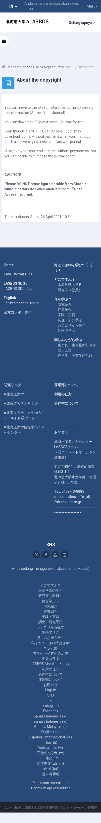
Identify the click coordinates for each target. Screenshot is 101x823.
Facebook (50, 711)
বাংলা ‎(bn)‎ (50, 769)
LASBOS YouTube (18, 274)
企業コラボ (50, 659)
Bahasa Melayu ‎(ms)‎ (50, 727)
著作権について (66, 403)
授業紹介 (65, 310)
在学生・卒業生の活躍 (75, 355)
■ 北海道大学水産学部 (21, 403)
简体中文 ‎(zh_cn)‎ (50, 763)
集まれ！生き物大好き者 (77, 345)
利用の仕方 (63, 394)
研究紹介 (65, 304)
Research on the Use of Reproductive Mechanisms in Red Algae (40, 67)
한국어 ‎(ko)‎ (50, 774)
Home (9, 265)
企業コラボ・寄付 (18, 312)
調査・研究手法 (70, 320)
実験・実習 (66, 315)
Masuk (92, 6)
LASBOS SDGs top (18, 289)
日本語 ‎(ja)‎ (50, 758)
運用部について (66, 385)
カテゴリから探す (72, 325)
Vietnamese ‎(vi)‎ (50, 748)
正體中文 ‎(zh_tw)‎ (50, 753)
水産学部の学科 (70, 285)
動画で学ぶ (66, 331)
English (50, 690)
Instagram (51, 706)
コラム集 (65, 350)
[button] (13, 6)
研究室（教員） (70, 290)
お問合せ (50, 685)
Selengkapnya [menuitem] (80, 23)
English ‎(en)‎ (50, 732)
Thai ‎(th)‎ (50, 742)
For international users (21, 303)
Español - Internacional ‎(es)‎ (50, 737)
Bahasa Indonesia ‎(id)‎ (50, 716)
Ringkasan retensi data (51, 783)
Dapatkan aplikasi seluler (50, 788)
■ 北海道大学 (14, 394)
